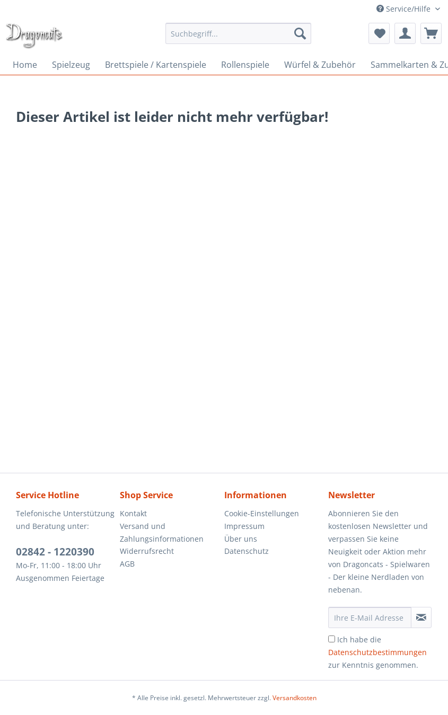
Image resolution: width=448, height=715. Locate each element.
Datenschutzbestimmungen (377, 652)
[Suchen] (300, 33)
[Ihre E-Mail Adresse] (369, 617)
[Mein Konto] (405, 33)
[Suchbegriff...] (238, 33)
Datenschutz (246, 551)
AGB (127, 564)
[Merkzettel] (379, 33)
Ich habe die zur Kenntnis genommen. (377, 652)
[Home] (25, 65)
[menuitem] (238, 33)
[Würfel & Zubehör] (320, 65)
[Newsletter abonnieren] (421, 617)
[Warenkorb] (431, 33)
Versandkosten (295, 697)
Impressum (244, 526)
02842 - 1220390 (55, 552)
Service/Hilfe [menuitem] (404, 9)
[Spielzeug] (71, 65)
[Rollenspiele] (245, 65)
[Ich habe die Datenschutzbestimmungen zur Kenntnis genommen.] (331, 638)
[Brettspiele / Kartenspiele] (156, 65)
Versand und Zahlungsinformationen (162, 532)
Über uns (240, 539)
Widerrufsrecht (147, 551)
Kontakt (133, 513)
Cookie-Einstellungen (261, 513)
